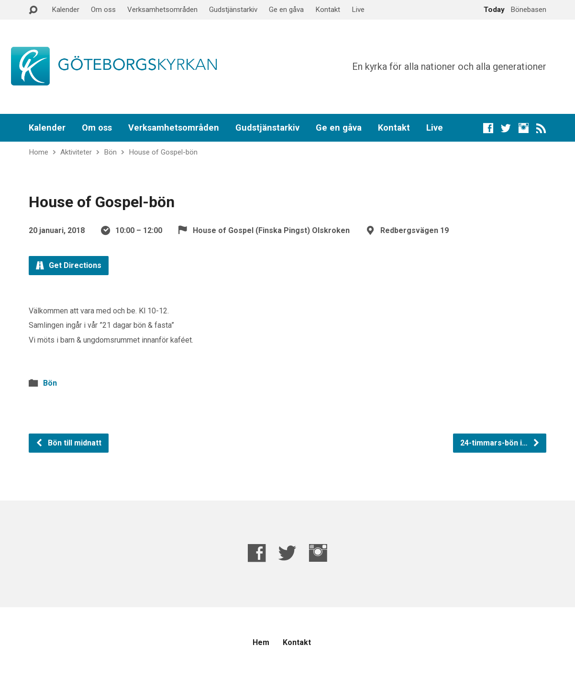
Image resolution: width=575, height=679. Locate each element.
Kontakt (327, 9)
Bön (110, 152)
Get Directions (68, 265)
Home (38, 152)
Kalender (65, 9)
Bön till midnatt (68, 442)
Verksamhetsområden (162, 9)
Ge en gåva (286, 9)
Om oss (103, 9)
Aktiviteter (76, 152)
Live (358, 9)
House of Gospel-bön (163, 152)
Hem (261, 642)
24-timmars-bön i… (500, 442)
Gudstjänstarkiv (233, 9)
